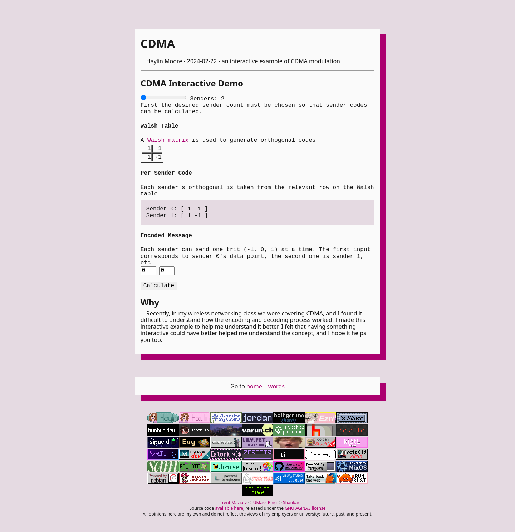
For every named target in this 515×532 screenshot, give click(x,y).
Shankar (291, 502)
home (254, 385)
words (276, 385)
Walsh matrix (167, 140)
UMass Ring (265, 502)
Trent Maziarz (233, 502)
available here (229, 507)
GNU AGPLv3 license (305, 507)
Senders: (207, 98)
